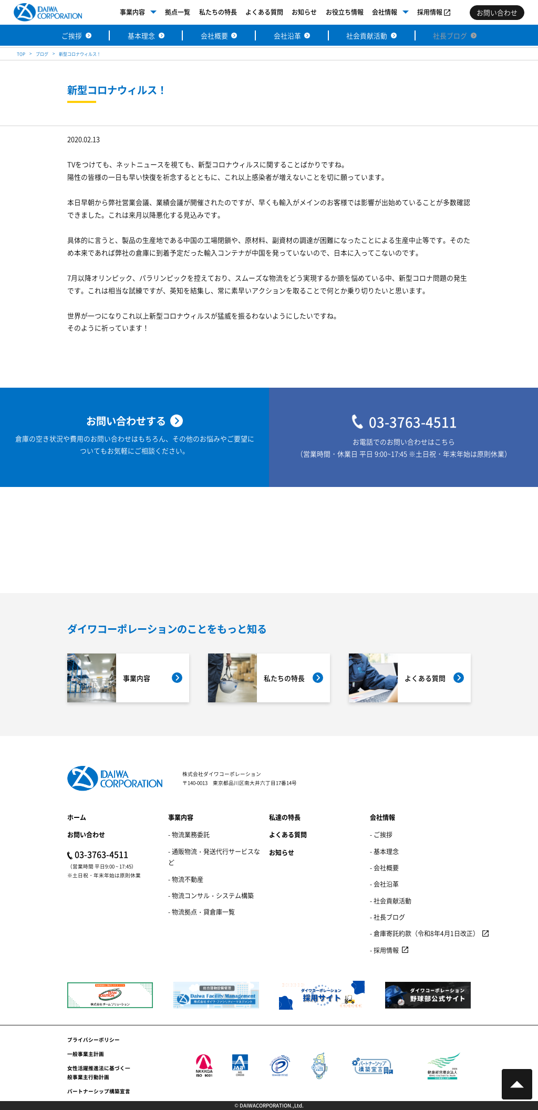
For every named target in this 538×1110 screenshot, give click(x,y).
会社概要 (214, 35)
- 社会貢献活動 (390, 900)
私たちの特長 (218, 11)
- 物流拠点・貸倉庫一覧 (201, 911)
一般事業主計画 (85, 1053)
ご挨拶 (71, 35)
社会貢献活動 (366, 35)
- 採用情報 (384, 950)
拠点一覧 (177, 11)
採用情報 (429, 11)
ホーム (76, 817)
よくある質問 (264, 11)
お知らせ (304, 11)
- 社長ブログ (387, 916)
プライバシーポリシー (93, 1039)
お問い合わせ (86, 834)
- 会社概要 (384, 867)
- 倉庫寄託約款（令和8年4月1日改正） (424, 933)
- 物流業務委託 (189, 834)
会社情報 (384, 11)
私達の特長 (285, 817)
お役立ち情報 (345, 11)
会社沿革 (287, 35)
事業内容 (132, 11)
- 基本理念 (384, 851)
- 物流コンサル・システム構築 (211, 895)
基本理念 (141, 35)
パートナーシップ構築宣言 (98, 1091)
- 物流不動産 (185, 879)
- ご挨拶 (381, 834)
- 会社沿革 (384, 883)
